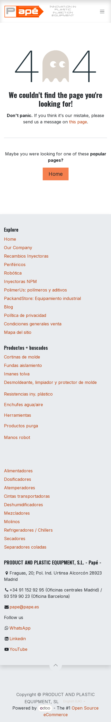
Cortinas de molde (22, 357)
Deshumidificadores (23, 504)
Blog (8, 307)
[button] (55, 665)
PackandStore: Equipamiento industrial (42, 298)
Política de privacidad (25, 315)
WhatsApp (20, 628)
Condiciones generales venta (32, 323)
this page (78, 121)
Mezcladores (17, 513)
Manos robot (17, 437)
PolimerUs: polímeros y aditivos (35, 290)
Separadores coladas (25, 547)
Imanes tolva (17, 373)
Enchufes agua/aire (23, 404)
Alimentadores (18, 470)
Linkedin (17, 638)
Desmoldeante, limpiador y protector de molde (50, 382)
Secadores (14, 538)
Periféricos (15, 264)
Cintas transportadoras (27, 496)
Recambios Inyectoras (26, 256)
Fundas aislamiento (23, 365)
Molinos (12, 521)
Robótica (13, 273)
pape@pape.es (24, 606)
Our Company (18, 247)
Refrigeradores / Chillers (28, 530)
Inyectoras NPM (20, 281)
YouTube (18, 649)
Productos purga (21, 425)
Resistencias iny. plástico (28, 394)
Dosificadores (17, 479)
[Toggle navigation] (102, 11)
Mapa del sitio (17, 332)
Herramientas (17, 415)
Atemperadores (19, 487)
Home (56, 174)
